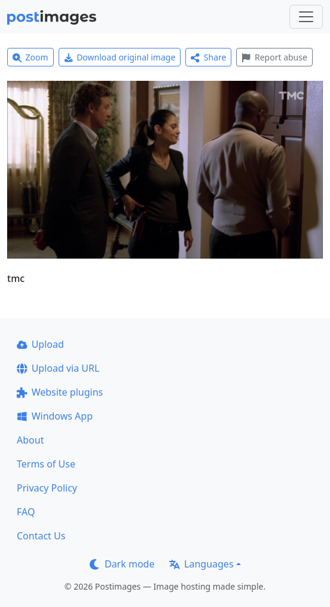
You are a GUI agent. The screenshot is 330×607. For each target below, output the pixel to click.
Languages (201, 563)
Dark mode (122, 563)
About (30, 440)
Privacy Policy (47, 487)
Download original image (120, 57)
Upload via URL (58, 368)
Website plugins (60, 392)
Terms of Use (46, 464)
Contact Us (41, 535)
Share (208, 57)
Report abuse (274, 57)
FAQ (26, 511)
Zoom (30, 57)
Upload (40, 344)
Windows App (55, 416)
